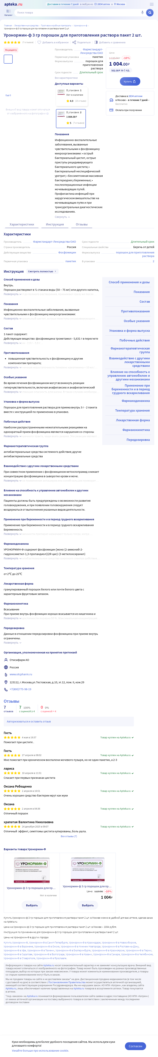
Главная (8, 25)
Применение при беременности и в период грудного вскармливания (131, 389)
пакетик (70, 261)
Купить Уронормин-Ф (16, 942)
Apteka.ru (48, 965)
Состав (145, 301)
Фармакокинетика (136, 430)
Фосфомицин (67, 252)
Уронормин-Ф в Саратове (18, 954)
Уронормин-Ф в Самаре (106, 954)
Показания (142, 292)
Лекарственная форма (133, 420)
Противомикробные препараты (56, 25)
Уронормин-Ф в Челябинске (137, 954)
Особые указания (137, 321)
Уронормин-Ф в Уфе (15, 950)
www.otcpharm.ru (21, 674)
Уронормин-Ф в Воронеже (18, 946)
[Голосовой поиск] (142, 13)
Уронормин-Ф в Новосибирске (119, 942)
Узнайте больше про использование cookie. (40, 1050)
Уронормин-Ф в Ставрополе (19, 958)
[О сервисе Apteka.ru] (152, 4)
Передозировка (138, 439)
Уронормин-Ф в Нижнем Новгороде (81, 946)
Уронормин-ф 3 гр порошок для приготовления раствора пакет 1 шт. (32, 888)
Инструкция (55, 224)
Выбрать (32, 905)
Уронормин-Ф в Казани (79, 954)
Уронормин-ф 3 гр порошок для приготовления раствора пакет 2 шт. (88, 886)
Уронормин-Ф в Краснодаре (85, 942)
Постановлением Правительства (67, 982)
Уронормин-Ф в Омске (46, 946)
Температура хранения (132, 410)
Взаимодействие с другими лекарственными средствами (129, 362)
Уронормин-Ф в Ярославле (51, 958)
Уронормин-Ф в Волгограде (49, 954)
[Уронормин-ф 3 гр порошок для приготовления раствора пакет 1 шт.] (71, 96)
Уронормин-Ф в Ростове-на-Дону (120, 946)
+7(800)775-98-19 (20, 689)
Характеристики (22, 224)
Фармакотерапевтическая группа (130, 350)
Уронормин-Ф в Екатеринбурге (73, 950)
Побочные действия (135, 340)
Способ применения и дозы (129, 282)
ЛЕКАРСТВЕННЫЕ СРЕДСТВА (26, 25)
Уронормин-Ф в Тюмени (40, 950)
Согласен (135, 1046)
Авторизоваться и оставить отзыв (29, 721)
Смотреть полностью (42, 271)
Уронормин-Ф (80, 25)
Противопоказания (135, 311)
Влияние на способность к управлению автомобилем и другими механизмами (128, 375)
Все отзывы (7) (69, 836)
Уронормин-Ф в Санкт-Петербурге (48, 942)
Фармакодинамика (136, 401)
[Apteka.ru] (13, 4)
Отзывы (82, 224)
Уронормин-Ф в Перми (138, 950)
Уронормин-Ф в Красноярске (108, 950)
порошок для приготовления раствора (135, 254)
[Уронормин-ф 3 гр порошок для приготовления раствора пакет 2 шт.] (71, 118)
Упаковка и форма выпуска (129, 330)
